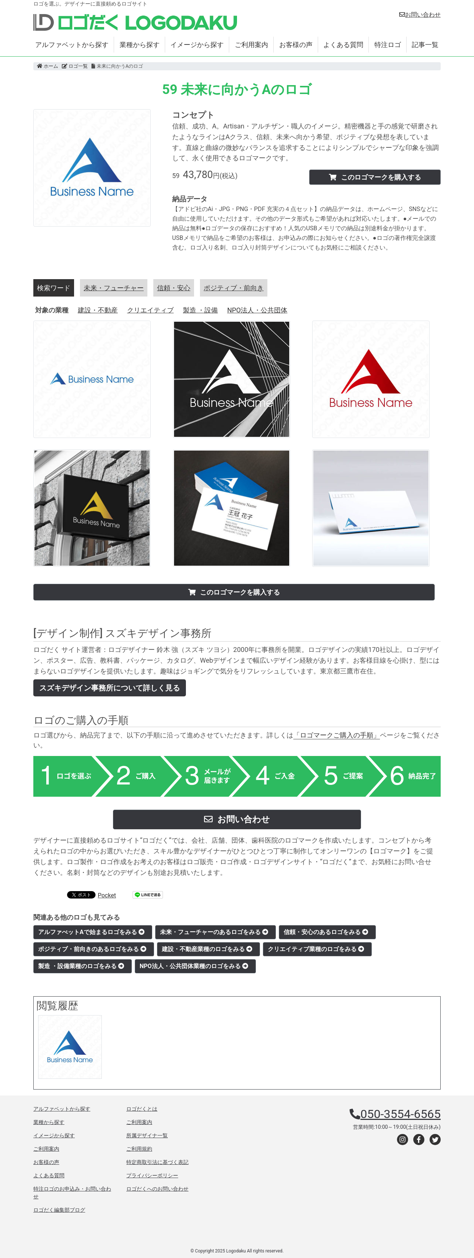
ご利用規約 (139, 1149)
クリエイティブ (150, 310)
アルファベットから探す (72, 44)
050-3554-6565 (400, 1114)
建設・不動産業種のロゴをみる (207, 949)
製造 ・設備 (200, 310)
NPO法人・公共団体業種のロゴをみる (194, 966)
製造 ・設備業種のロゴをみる (81, 966)
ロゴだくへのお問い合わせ (157, 1189)
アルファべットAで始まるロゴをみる (91, 932)
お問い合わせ (420, 14)
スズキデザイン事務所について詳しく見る (109, 687)
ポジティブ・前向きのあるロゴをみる (92, 949)
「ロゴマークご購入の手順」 (336, 735)
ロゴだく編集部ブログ (59, 1210)
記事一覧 (425, 44)
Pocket (107, 895)
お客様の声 (296, 44)
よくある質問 (343, 44)
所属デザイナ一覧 (147, 1135)
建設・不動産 (98, 310)
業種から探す (140, 44)
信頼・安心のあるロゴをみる (326, 932)
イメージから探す (197, 44)
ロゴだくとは (141, 1109)
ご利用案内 (251, 44)
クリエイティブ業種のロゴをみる (316, 949)
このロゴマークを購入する (375, 177)
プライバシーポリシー (152, 1175)
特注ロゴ (387, 44)
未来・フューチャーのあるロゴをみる (214, 932)
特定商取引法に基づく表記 (157, 1162)
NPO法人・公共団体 (257, 310)
